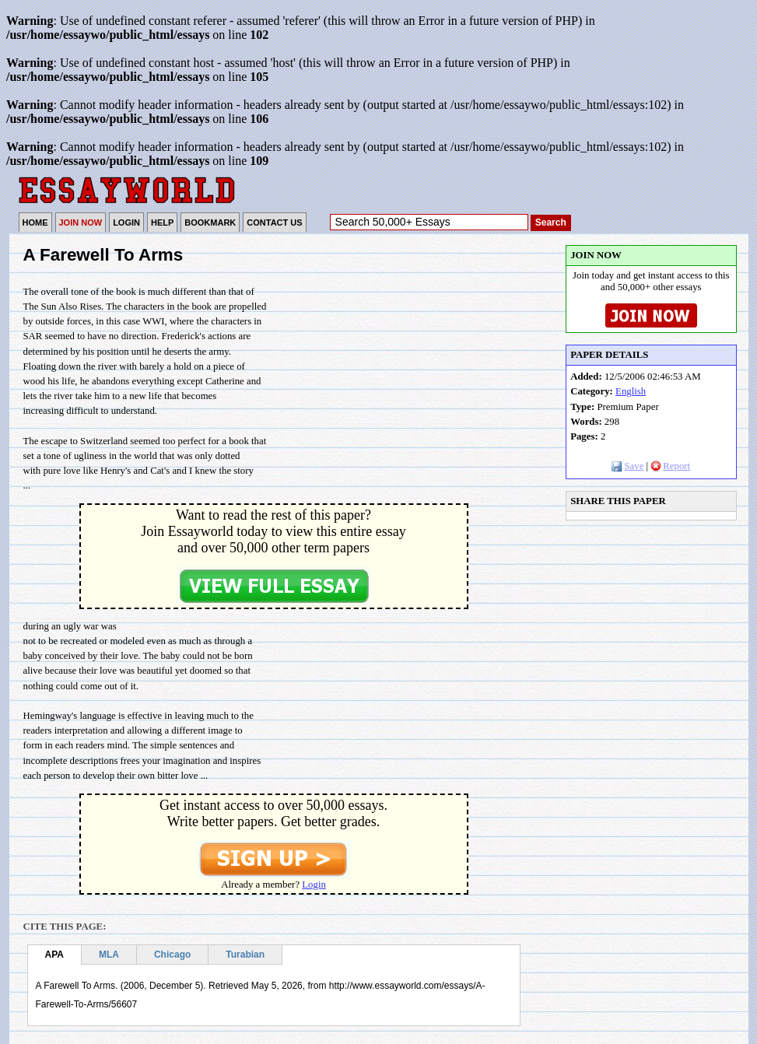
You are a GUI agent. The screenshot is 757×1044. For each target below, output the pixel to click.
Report (670, 466)
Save (627, 466)
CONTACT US (274, 222)
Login (314, 884)
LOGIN (126, 222)
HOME (35, 222)
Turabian (245, 954)
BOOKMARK (210, 222)
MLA (109, 954)
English (630, 391)
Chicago (172, 954)
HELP (162, 222)
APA (54, 954)
